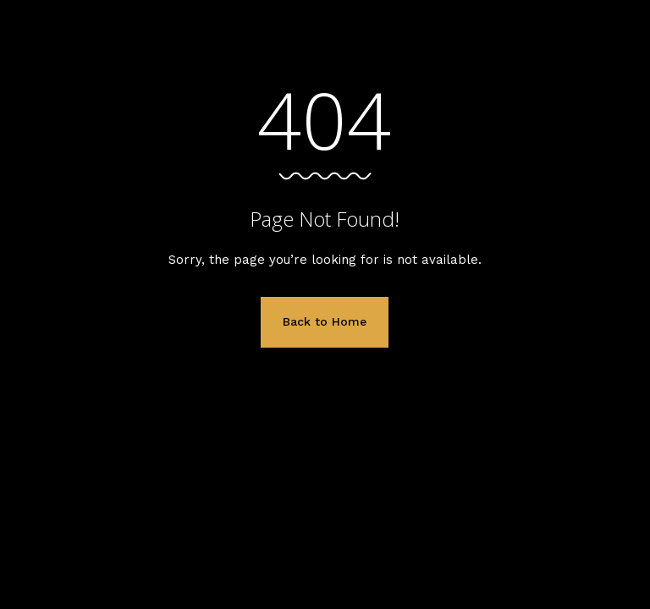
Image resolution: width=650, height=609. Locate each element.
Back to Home (324, 321)
